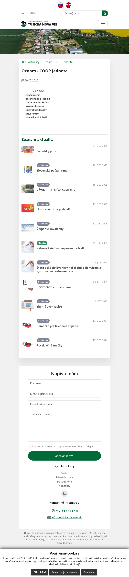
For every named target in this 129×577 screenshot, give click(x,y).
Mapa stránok (61, 536)
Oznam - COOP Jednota (58, 62)
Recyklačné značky (49, 345)
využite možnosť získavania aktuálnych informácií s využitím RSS (57, 532)
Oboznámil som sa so (62, 446)
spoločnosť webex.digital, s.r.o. (76, 539)
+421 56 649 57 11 (67, 510)
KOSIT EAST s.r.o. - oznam (54, 287)
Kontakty (64, 486)
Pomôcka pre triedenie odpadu (57, 326)
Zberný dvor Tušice (49, 306)
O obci (65, 473)
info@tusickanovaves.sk (66, 517)
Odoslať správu (64, 456)
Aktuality (33, 62)
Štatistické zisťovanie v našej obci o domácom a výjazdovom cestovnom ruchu (69, 269)
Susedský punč (47, 151)
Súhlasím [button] (40, 572)
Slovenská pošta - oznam (53, 170)
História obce (64, 477)
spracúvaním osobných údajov (76, 446)
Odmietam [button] (88, 572)
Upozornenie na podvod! (53, 209)
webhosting (86, 536)
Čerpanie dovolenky (50, 229)
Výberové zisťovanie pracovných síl (60, 248)
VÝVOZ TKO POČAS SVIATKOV (56, 190)
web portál (74, 536)
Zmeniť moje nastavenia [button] (64, 572)
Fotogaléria (64, 481)
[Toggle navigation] (103, 23)
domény (36, 539)
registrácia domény (50, 539)
